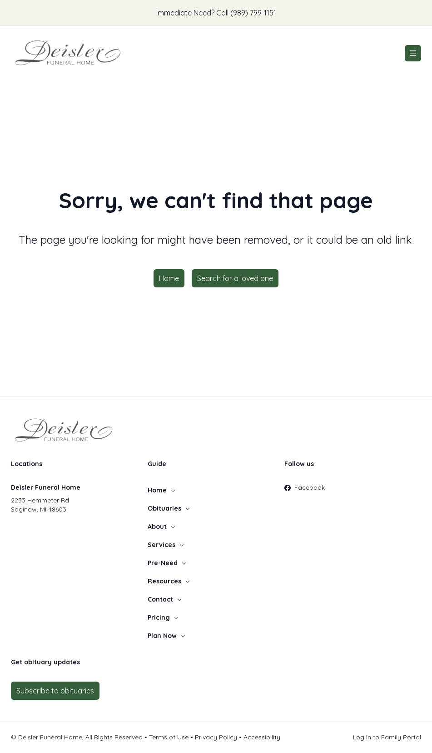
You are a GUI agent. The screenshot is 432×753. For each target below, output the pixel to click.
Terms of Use (169, 737)
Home (169, 278)
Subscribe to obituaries (55, 690)
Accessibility (261, 737)
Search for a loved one (235, 278)
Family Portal (401, 737)
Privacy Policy (216, 737)
